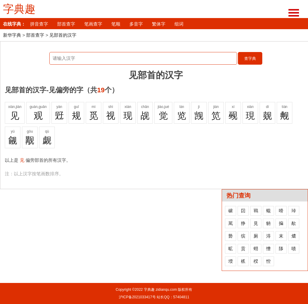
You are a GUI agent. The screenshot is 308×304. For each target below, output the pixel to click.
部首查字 (66, 23)
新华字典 (12, 35)
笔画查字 (93, 23)
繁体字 (158, 23)
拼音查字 (39, 23)
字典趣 (19, 9)
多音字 (136, 23)
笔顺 (115, 23)
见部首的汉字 (62, 35)
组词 (178, 23)
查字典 (250, 58)
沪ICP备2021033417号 (137, 297)
